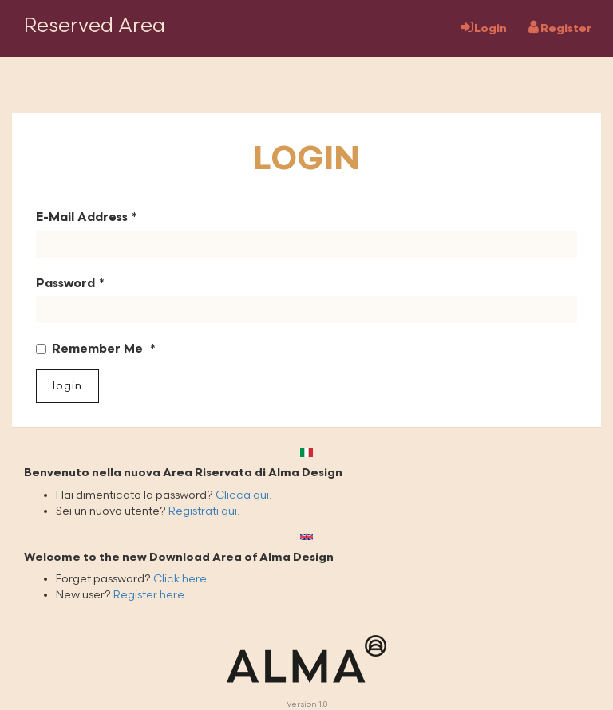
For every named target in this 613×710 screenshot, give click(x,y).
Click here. (181, 579)
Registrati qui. (203, 511)
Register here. (150, 595)
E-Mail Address (82, 217)
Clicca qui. (243, 495)
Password (65, 283)
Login (484, 27)
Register (559, 27)
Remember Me (91, 349)
